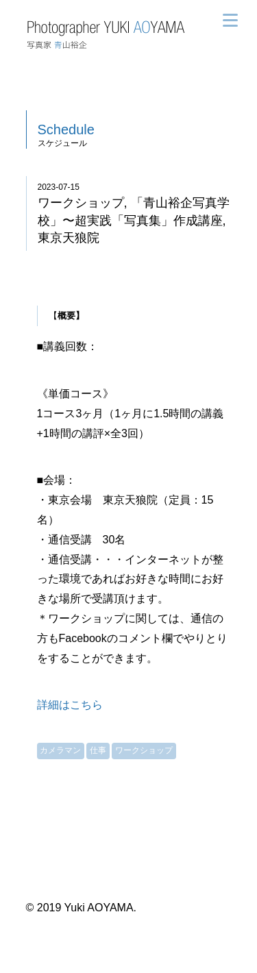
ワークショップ (144, 750)
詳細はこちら (70, 705)
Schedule (66, 129)
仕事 (98, 750)
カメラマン (60, 750)
